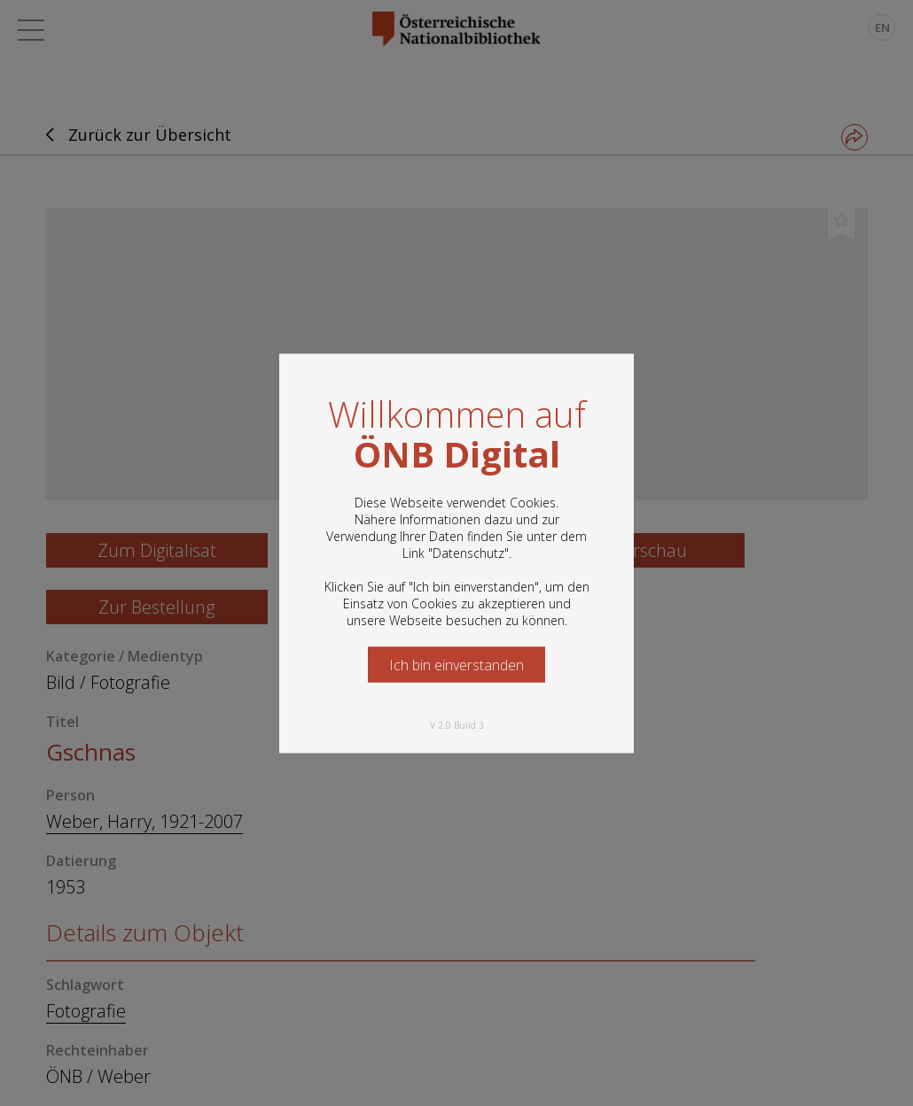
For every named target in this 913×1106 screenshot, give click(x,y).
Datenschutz (468, 552)
